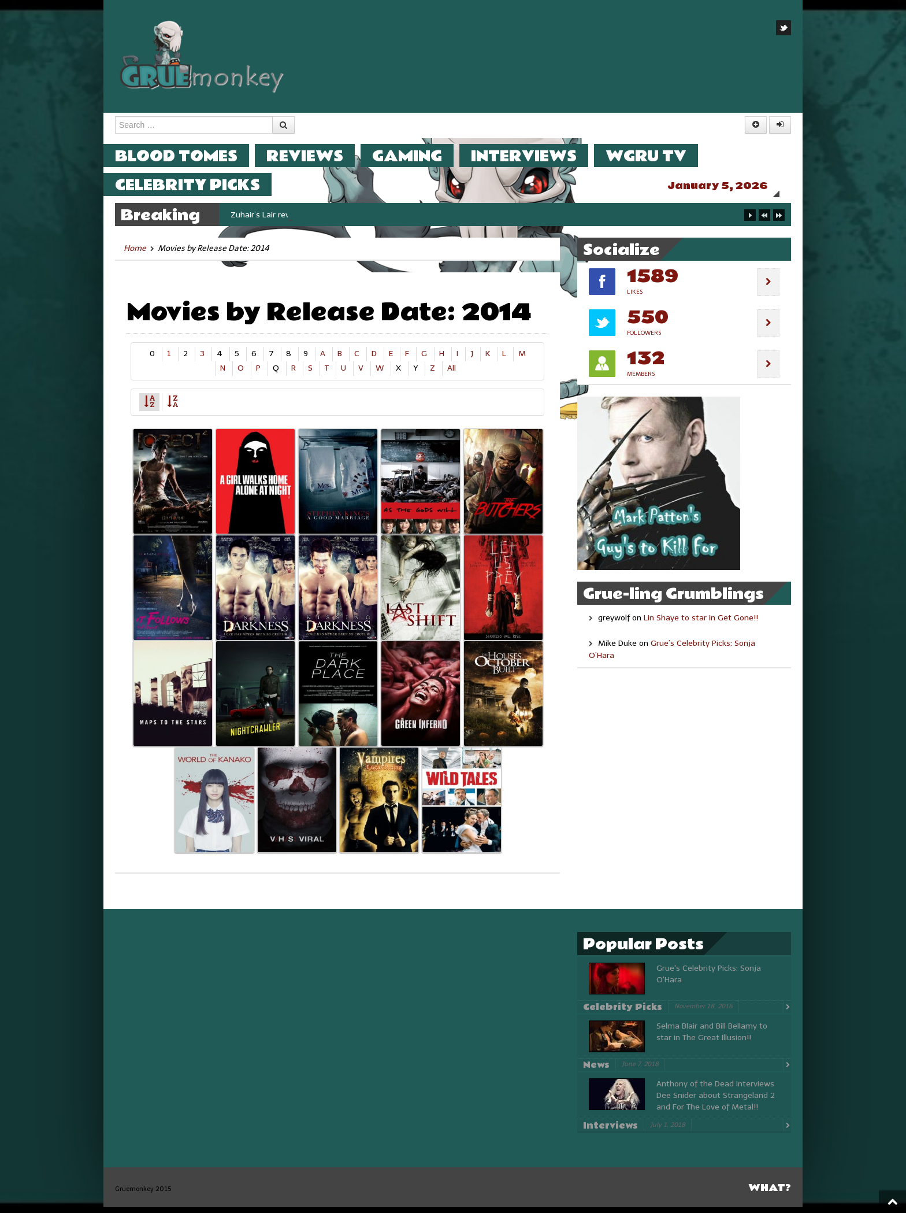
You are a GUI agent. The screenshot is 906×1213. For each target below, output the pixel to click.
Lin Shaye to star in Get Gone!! (701, 623)
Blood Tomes (188, 156)
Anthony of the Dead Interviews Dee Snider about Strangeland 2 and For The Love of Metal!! (715, 1101)
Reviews (316, 156)
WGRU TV (657, 156)
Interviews (535, 156)
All (451, 374)
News (596, 1071)
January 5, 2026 (729, 186)
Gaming (419, 156)
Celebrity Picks (199, 184)
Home (135, 254)
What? (769, 1193)
